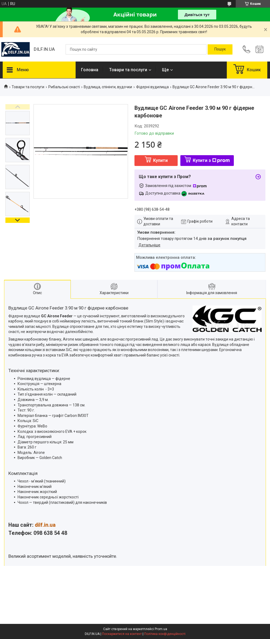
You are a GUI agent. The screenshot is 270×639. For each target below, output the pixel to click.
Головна (89, 69)
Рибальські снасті (64, 87)
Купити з (211, 160)
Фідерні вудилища (152, 87)
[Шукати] (220, 49)
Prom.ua (161, 629)
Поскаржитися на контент (122, 634)
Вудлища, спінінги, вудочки (108, 87)
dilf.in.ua (45, 525)
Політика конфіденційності (164, 634)
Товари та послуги (128, 69)
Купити (160, 160)
